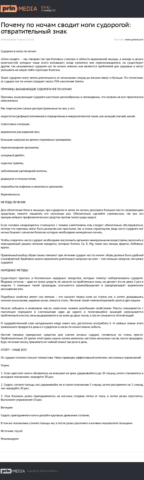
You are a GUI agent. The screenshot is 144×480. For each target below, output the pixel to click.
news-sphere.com (134, 39)
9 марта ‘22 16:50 (25, 39)
